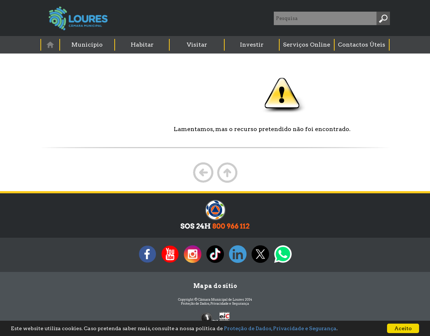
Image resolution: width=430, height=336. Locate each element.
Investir (252, 44)
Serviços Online (306, 44)
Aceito (403, 328)
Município (87, 44)
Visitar (197, 44)
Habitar (142, 44)
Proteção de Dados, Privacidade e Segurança (215, 303)
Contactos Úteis (361, 44)
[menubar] (215, 45)
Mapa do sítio (215, 285)
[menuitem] (50, 44)
